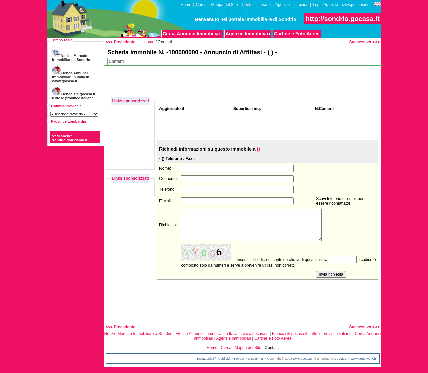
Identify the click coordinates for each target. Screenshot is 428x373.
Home (186, 4)
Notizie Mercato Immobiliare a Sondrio (71, 55)
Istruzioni (301, 4)
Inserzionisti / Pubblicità (213, 364)
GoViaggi (340, 364)
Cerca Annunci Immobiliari (192, 33)
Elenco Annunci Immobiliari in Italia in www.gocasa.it (70, 74)
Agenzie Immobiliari (248, 33)
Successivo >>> (364, 42)
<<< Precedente (120, 42)
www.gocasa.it (303, 364)
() (258, 149)
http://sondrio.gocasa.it (343, 18)
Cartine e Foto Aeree (296, 33)
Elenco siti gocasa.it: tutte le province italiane (74, 93)
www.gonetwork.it (363, 364)
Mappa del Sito (224, 4)
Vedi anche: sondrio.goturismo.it (69, 138)
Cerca (201, 4)
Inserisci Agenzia (274, 4)
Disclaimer (255, 364)
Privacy (239, 364)
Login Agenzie (325, 4)
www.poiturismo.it (361, 4)
